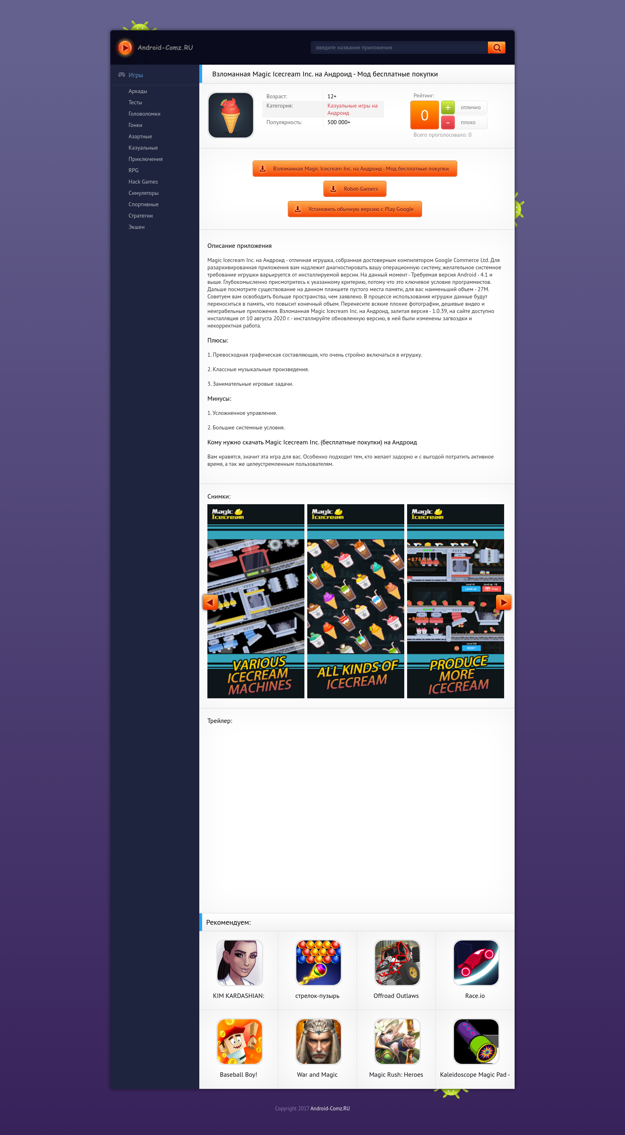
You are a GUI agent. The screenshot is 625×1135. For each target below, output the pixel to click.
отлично (461, 107)
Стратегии (141, 215)
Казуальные (143, 147)
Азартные (140, 136)
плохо (458, 122)
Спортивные (143, 204)
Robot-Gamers (361, 188)
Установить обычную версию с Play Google (361, 209)
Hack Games (143, 181)
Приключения (146, 159)
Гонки (135, 125)
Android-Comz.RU (330, 1108)
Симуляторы (143, 193)
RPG (134, 170)
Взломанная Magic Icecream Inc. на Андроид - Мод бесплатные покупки (361, 168)
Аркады (138, 91)
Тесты (135, 102)
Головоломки (144, 113)
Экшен (137, 226)
